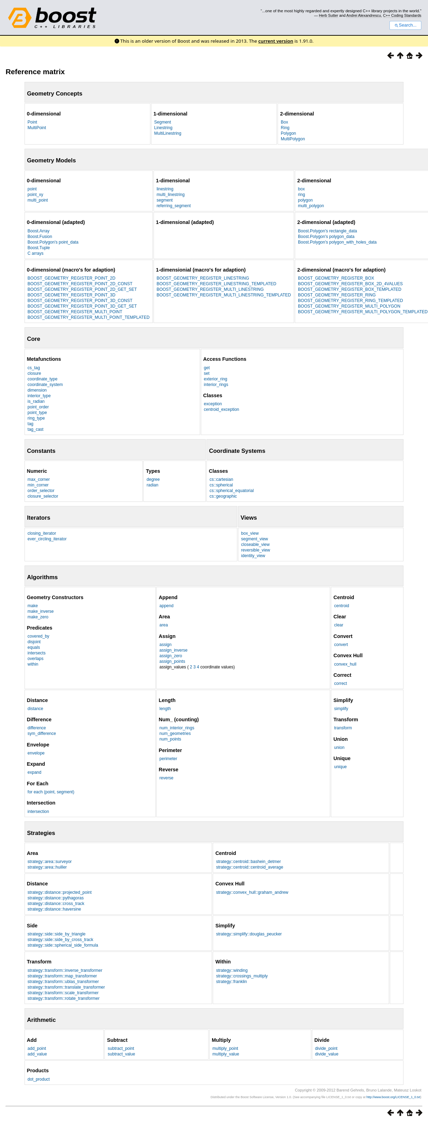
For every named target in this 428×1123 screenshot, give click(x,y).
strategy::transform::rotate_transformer (64, 998)
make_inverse (41, 611)
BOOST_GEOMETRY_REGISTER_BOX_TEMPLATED (349, 289)
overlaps (35, 658)
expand (34, 772)
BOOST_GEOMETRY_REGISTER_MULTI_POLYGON (349, 306)
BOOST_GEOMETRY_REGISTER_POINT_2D (72, 278)
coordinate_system (45, 384)
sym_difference (42, 733)
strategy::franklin (231, 981)
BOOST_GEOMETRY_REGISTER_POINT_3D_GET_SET (82, 306)
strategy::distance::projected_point (60, 892)
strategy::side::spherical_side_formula (63, 945)
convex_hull (345, 664)
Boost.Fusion (40, 236)
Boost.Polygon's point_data (53, 242)
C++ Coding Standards (402, 15)
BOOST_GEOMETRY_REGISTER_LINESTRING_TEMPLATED (217, 283)
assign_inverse (173, 650)
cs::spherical (221, 485)
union (339, 747)
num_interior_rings (176, 727)
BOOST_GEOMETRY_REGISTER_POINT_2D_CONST (80, 283)
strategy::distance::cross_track (56, 903)
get (207, 367)
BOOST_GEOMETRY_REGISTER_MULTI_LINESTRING (210, 289)
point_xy (35, 194)
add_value (37, 1054)
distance (35, 708)
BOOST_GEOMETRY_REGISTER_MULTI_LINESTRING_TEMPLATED (224, 295)
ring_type (36, 418)
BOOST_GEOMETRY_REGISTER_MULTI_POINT (75, 311)
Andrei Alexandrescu (363, 15)
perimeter (168, 758)
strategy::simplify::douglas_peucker (248, 934)
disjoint (34, 641)
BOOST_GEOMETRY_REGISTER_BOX (336, 278)
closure (34, 373)
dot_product (39, 1079)
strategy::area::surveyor (50, 861)
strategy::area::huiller (47, 867)
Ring (285, 127)
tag (31, 423)
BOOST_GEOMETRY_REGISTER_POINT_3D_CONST (80, 300)
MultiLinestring (167, 133)
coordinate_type (42, 379)
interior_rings (216, 384)
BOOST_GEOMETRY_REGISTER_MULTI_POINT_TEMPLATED (89, 317)
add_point (37, 1048)
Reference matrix (35, 72)
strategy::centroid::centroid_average (249, 867)
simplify (341, 708)
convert (341, 644)
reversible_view (255, 550)
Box (284, 122)
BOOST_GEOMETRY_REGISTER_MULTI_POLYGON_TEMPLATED (363, 311)
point (32, 189)
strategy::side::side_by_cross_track (60, 939)
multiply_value (225, 1054)
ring (301, 194)
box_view (250, 533)
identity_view (253, 555)
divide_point (326, 1048)
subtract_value (121, 1054)
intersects (37, 653)
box (301, 189)
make (33, 605)
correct (340, 683)
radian (152, 485)
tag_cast (35, 429)
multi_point (38, 200)
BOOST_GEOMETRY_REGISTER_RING (337, 295)
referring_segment (174, 205)
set (207, 373)
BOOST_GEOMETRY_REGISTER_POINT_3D (72, 295)
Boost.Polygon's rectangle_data (327, 231)
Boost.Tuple (39, 247)
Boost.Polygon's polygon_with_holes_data (337, 242)
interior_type (39, 395)
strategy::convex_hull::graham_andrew (252, 892)
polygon (305, 200)
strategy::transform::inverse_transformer (65, 970)
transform (343, 727)
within (33, 664)
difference (37, 727)
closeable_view (255, 544)
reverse (166, 777)
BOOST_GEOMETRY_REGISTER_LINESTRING (203, 278)
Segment (162, 122)
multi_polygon (311, 205)
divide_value (327, 1054)
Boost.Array (39, 231)
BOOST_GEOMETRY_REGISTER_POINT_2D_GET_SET (82, 289)
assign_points (172, 661)
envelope (36, 753)
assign (165, 644)
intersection (38, 811)
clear (338, 625)
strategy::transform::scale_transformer (63, 992)
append (166, 605)
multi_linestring (171, 194)
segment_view (254, 538)
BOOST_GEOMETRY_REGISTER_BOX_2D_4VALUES (350, 283)
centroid (341, 605)
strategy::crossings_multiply (241, 976)
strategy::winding (231, 970)
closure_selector (43, 496)
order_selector (41, 490)
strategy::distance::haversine (54, 909)
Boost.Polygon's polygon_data (326, 236)
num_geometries (175, 733)
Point (32, 122)
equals (34, 647)
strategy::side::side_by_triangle (57, 934)
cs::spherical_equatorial (232, 490)
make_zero (38, 617)
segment (165, 200)
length (165, 708)
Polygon (288, 133)
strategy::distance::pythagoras (56, 898)
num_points (170, 739)
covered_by (38, 636)
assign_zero (170, 655)
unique (340, 766)
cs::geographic (223, 496)
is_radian (36, 401)
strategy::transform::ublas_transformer (63, 981)
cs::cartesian (221, 479)
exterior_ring (215, 379)
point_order (38, 407)
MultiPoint (37, 127)
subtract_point (121, 1048)
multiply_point (225, 1048)
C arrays (35, 253)
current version (275, 41)
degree (153, 479)
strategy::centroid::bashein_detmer (248, 861)
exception (213, 403)
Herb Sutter (328, 15)
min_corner (38, 485)
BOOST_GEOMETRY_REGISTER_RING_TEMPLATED (350, 300)
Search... (405, 25)
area (163, 625)
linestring (165, 189)
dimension (37, 390)
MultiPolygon (293, 138)
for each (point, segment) (51, 791)
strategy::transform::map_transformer (62, 976)
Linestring (163, 127)
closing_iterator (42, 533)
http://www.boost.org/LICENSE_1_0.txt (393, 1097)
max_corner (39, 479)
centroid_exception (221, 409)
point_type (37, 412)
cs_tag (34, 367)
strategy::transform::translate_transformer (66, 987)
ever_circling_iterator (47, 538)
